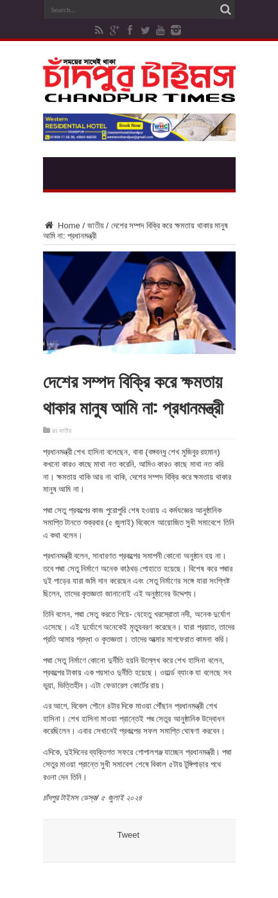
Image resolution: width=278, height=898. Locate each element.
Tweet (128, 835)
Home (61, 225)
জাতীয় (95, 225)
